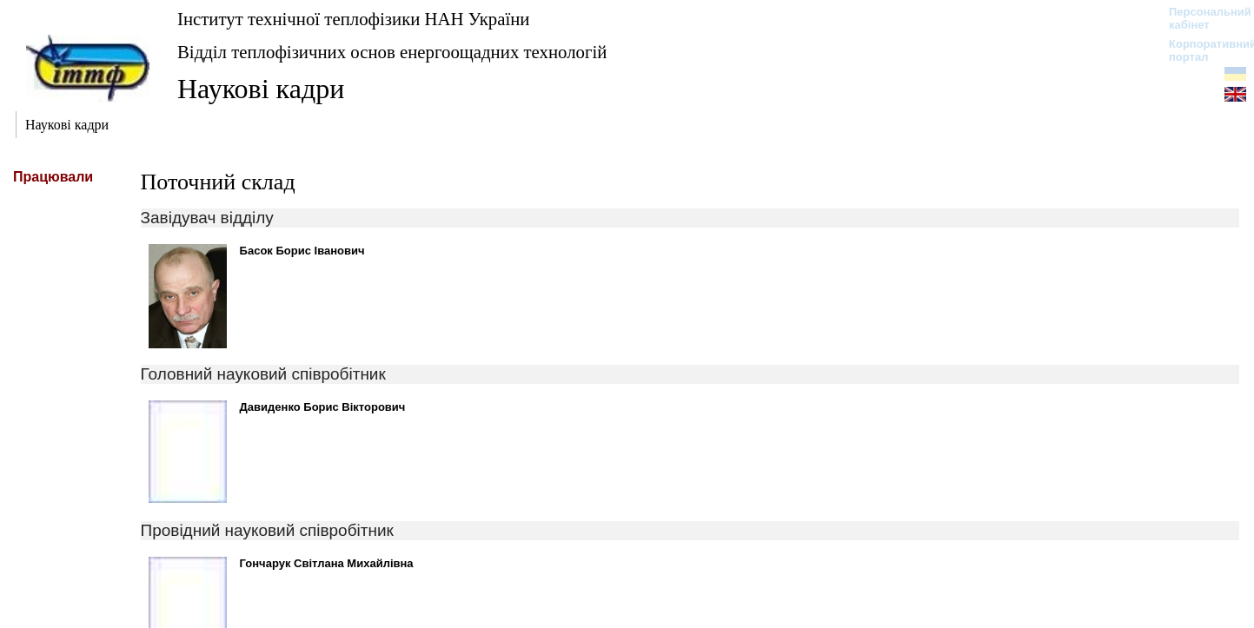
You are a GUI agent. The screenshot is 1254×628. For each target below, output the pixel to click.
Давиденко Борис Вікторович (323, 406)
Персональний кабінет (1201, 18)
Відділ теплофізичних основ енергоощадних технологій (392, 52)
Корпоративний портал (1201, 50)
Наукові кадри (260, 88)
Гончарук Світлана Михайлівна (327, 563)
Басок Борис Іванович (302, 250)
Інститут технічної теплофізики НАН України (353, 19)
